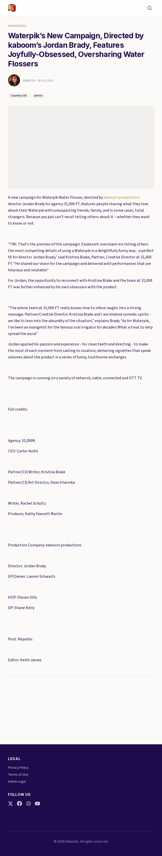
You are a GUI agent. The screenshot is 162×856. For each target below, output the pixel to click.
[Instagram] (28, 803)
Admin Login (17, 781)
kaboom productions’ (122, 197)
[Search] (149, 7)
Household (17, 26)
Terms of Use (18, 774)
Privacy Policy (18, 767)
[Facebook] (19, 803)
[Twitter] (10, 803)
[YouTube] (37, 803)
